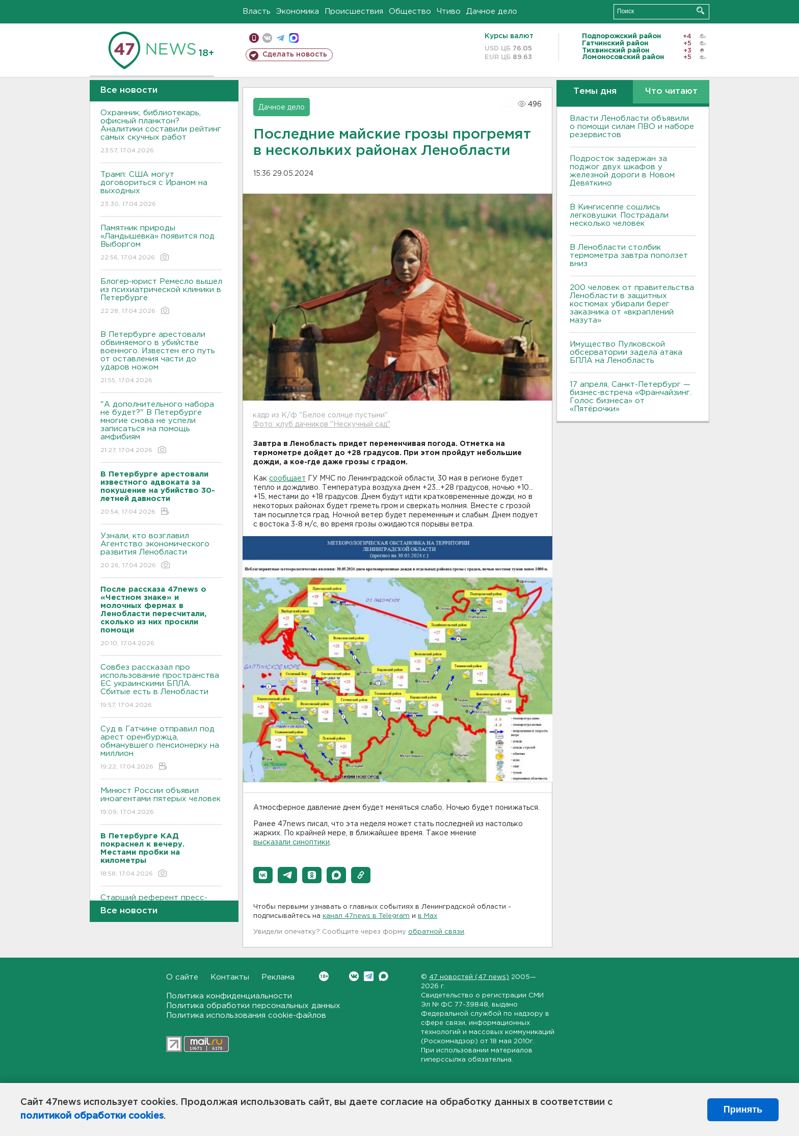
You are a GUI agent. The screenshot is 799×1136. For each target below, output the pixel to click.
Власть (257, 11)
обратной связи (436, 932)
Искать (700, 10)
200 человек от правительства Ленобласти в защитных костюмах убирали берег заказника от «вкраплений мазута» (632, 304)
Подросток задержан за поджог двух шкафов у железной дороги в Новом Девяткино (622, 171)
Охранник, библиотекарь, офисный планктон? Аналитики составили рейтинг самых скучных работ (161, 132)
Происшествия (354, 11)
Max (383, 976)
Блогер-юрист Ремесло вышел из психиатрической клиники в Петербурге (161, 296)
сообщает (287, 478)
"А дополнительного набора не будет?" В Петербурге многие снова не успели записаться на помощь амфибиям (161, 428)
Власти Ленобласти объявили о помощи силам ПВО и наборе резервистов (632, 126)
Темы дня (595, 91)
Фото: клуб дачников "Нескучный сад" (321, 424)
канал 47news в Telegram (366, 916)
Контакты (229, 977)
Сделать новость (294, 54)
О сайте (182, 977)
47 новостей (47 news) (469, 977)
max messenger (294, 38)
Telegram (369, 976)
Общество (410, 11)
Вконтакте (324, 976)
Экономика (297, 11)
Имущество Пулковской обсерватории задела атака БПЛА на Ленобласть (626, 352)
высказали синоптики (291, 842)
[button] (263, 875)
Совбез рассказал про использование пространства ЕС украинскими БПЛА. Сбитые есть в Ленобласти (161, 686)
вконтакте (267, 38)
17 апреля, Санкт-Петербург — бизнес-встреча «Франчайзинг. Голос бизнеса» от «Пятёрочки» (630, 396)
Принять (743, 1109)
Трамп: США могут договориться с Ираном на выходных (161, 189)
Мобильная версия (254, 38)
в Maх (427, 916)
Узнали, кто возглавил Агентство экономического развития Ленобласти (161, 551)
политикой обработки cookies (92, 1116)
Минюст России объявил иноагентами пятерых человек (161, 801)
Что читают (671, 91)
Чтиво (449, 11)
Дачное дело (491, 11)
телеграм (280, 38)
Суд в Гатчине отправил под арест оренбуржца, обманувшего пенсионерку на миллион (161, 748)
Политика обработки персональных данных (253, 1005)
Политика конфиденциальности (229, 996)
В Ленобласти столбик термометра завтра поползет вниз (629, 255)
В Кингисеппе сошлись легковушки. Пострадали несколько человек (619, 215)
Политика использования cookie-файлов (246, 1015)
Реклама (278, 977)
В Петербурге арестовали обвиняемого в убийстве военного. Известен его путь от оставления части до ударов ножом (161, 358)
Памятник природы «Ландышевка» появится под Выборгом (161, 243)
